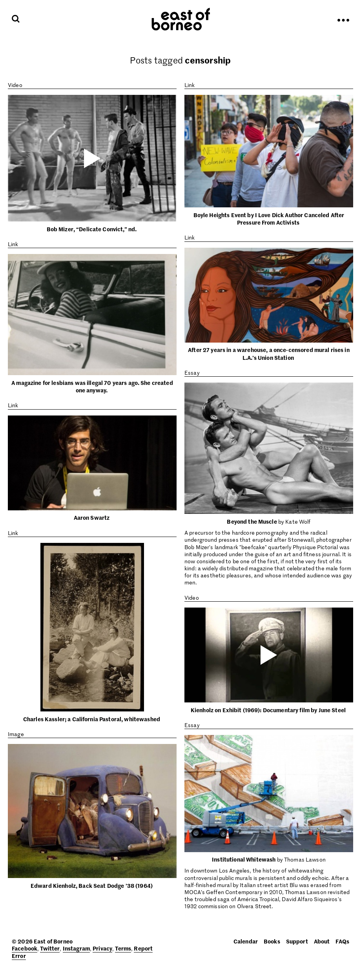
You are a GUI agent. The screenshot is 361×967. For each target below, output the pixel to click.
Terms (123, 948)
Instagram (76, 948)
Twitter (50, 948)
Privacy (102, 948)
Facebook (24, 948)
